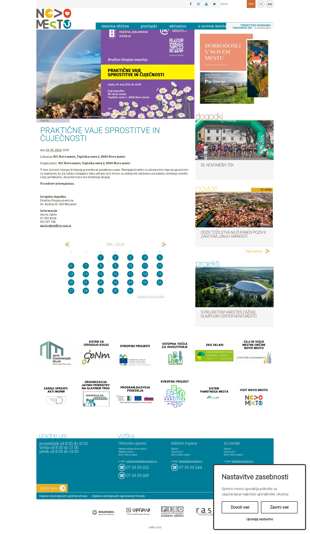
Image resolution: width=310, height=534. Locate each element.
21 (86, 282)
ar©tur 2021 (155, 527)
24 (130, 282)
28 (86, 291)
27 (71, 291)
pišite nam (53, 488)
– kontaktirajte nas (252, 26)
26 (160, 282)
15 (100, 274)
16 (115, 274)
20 (71, 282)
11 (145, 266)
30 (115, 291)
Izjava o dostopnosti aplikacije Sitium (118, 496)
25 (145, 282)
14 (86, 274)
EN (270, 4)
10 (130, 266)
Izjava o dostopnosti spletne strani (63, 496)
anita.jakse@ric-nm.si (55, 225)
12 (160, 266)
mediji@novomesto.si (242, 461)
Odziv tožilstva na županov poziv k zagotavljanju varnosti (233, 234)
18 (145, 274)
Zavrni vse (279, 507)
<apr (67, 244)
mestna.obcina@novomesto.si (141, 461)
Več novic (254, 251)
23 (115, 282)
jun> (163, 244)
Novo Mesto (63, 19)
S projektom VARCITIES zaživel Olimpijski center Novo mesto (228, 314)
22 (100, 282)
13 (71, 274)
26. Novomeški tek (217, 165)
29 (100, 291)
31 (130, 291)
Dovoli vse (240, 507)
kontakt (261, 4)
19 (160, 274)
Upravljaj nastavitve (259, 519)
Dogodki (44, 120)
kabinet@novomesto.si (190, 461)
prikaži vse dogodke (150, 296)
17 (130, 274)
